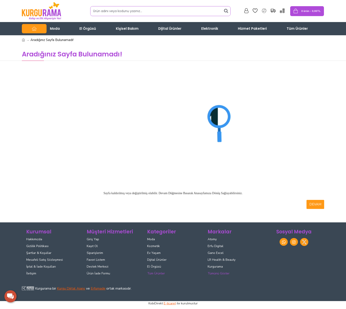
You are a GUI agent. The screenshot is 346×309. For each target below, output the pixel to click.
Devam (315, 204)
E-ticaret (170, 303)
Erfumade (98, 288)
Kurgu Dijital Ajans (71, 288)
